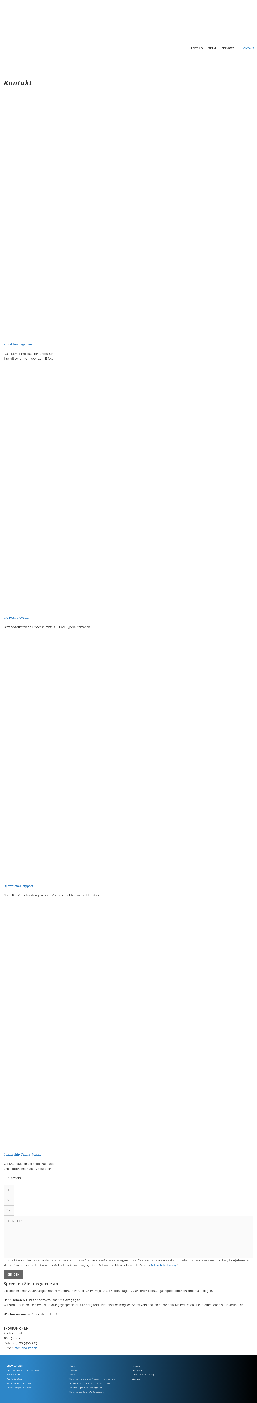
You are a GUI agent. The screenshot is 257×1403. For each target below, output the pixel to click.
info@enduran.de (25, 1348)
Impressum (137, 1370)
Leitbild (197, 48)
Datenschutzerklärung (163, 1265)
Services (227, 48)
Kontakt (248, 48)
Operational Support (18, 886)
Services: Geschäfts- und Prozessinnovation (90, 1383)
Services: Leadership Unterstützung (87, 1392)
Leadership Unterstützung (22, 1154)
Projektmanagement (18, 344)
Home (72, 1366)
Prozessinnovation (17, 617)
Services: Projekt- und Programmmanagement (92, 1379)
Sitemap (136, 1379)
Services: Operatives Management (86, 1387)
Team (212, 48)
